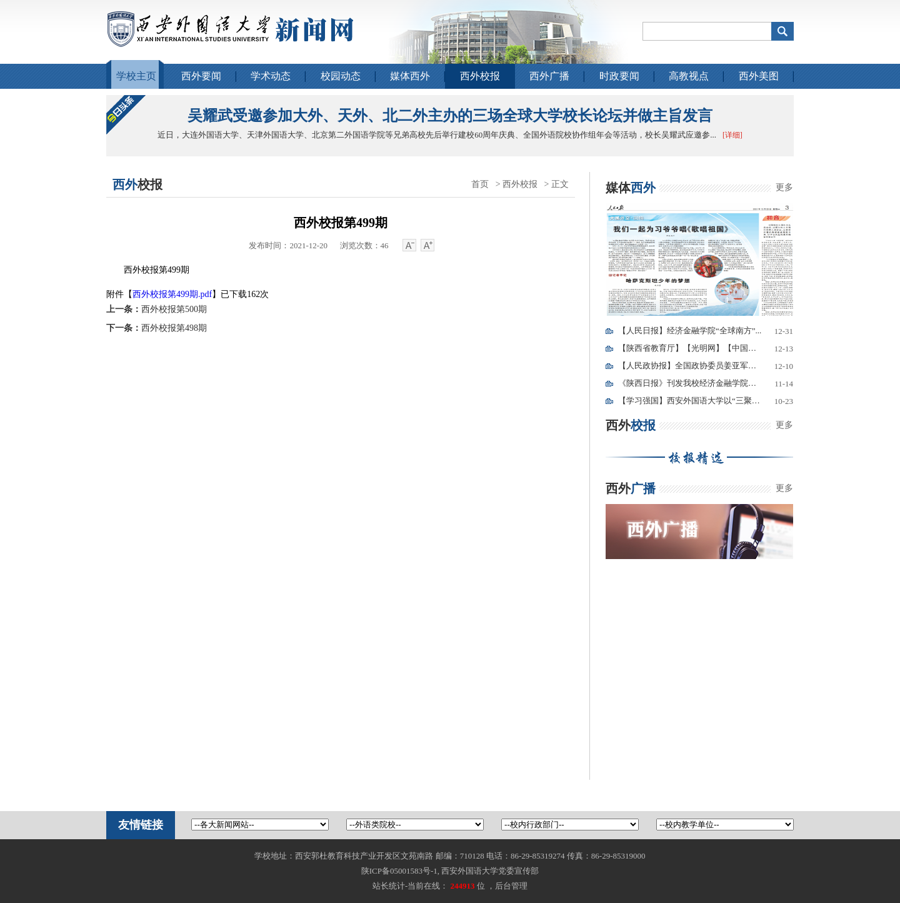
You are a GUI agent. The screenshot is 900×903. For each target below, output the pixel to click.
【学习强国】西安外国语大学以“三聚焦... (690, 400)
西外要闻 (201, 76)
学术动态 (271, 76)
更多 (784, 187)
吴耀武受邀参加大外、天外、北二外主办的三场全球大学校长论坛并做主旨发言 (450, 116)
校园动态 (341, 76)
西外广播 (549, 76)
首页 (480, 184)
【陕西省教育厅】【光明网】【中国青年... (690, 348)
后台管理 (511, 885)
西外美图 (759, 76)
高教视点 (689, 76)
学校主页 (136, 76)
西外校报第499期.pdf (172, 294)
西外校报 (480, 76)
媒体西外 (410, 76)
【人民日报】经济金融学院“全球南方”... (689, 330)
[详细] (732, 135)
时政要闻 (619, 76)
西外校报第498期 (156, 328)
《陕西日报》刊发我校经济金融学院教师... (690, 383)
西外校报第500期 (156, 309)
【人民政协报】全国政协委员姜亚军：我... (690, 365)
